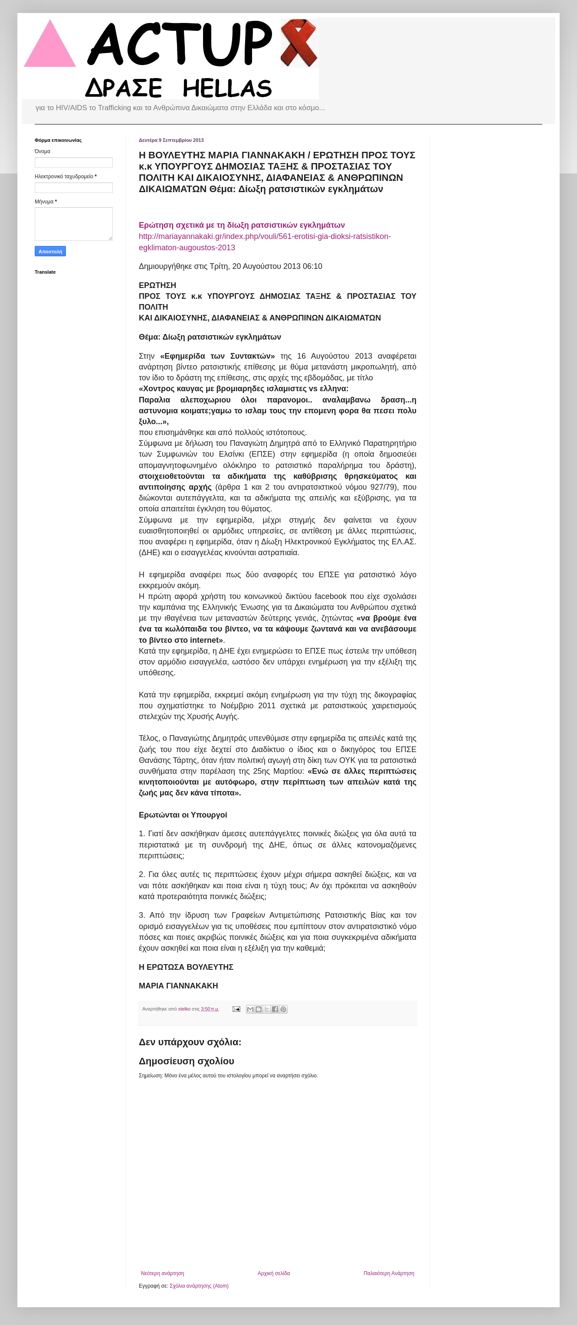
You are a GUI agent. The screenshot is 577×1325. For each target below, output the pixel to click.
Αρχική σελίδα (274, 1273)
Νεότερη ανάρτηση (162, 1273)
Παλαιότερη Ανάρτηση (389, 1273)
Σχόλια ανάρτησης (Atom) (199, 1286)
